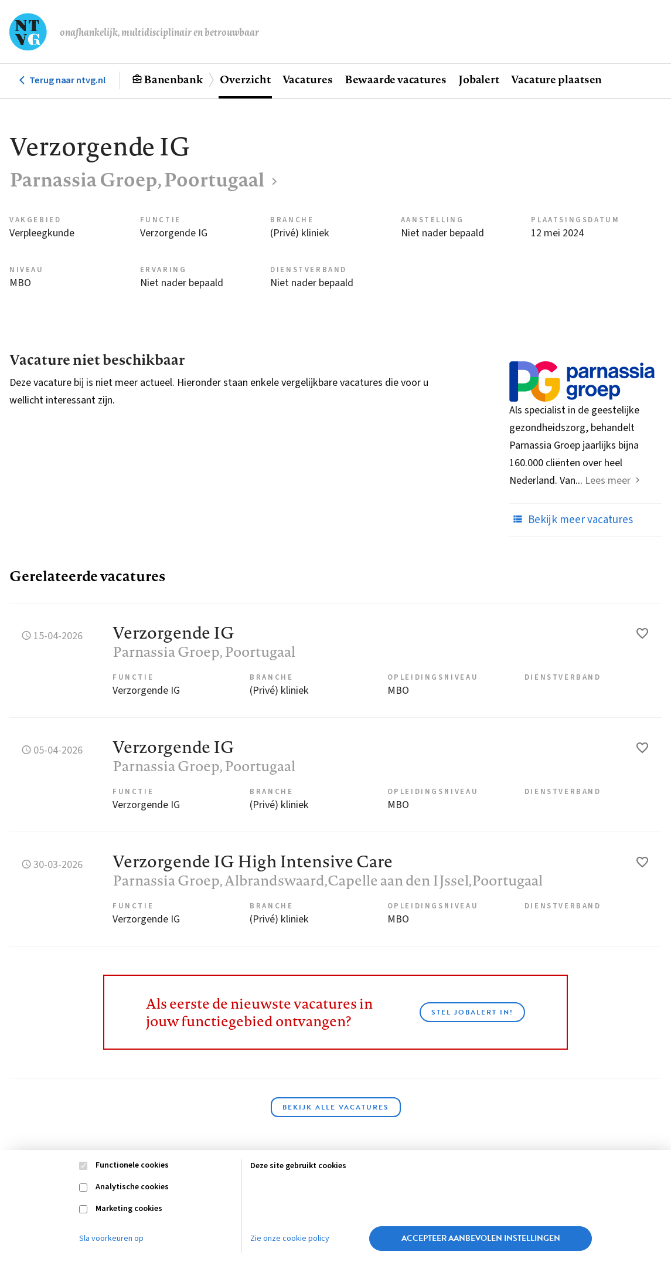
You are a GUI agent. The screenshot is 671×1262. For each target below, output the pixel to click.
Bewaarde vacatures (396, 79)
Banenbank (173, 79)
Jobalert (478, 79)
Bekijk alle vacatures (335, 1107)
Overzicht (245, 79)
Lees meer (608, 480)
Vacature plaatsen (556, 79)
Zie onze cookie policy (289, 1238)
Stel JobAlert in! (472, 1012)
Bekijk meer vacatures (571, 519)
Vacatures (307, 79)
